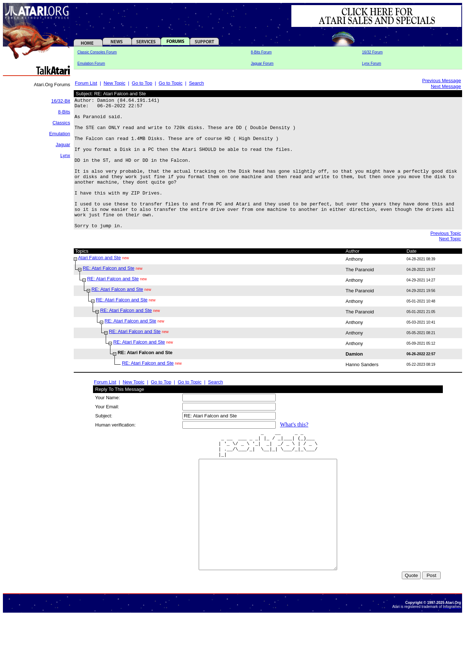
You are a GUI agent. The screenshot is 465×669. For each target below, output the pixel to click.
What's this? (294, 451)
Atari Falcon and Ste (99, 284)
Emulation (59, 133)
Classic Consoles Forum (97, 52)
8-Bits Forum (261, 52)
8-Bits (64, 112)
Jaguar (63, 144)
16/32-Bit (60, 101)
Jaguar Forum (262, 63)
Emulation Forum (91, 63)
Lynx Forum (371, 63)
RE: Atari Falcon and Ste (108, 294)
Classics (61, 122)
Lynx (65, 155)
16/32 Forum (372, 52)
